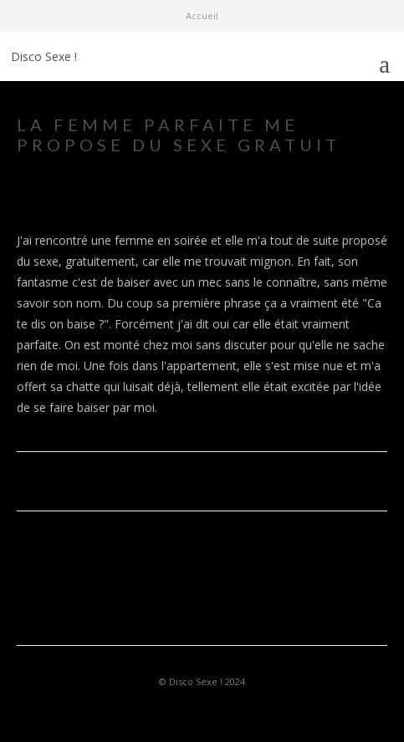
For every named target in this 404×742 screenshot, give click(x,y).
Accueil (202, 15)
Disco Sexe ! (44, 56)
